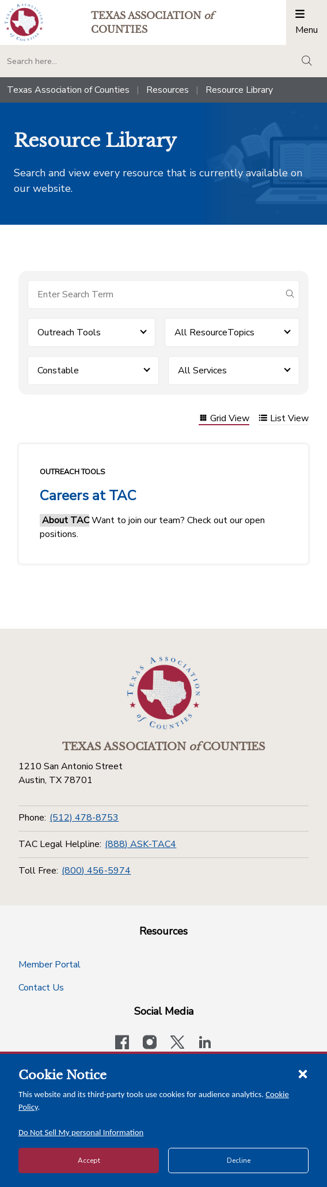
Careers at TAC (88, 495)
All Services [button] (202, 370)
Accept (89, 1160)
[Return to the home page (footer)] (163, 693)
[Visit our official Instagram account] (150, 1043)
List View (283, 419)
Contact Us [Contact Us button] (41, 987)
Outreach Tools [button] (69, 332)
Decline (238, 1160)
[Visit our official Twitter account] (177, 1043)
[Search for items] (154, 294)
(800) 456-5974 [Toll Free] (96, 870)
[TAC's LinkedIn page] (205, 1043)
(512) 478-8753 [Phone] (84, 817)
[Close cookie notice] (303, 1073)
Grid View (224, 419)
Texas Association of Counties (68, 90)
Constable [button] (58, 370)
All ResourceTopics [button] (214, 332)
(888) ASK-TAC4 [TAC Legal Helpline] (140, 844)
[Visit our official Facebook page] (122, 1043)
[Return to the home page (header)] (24, 22)
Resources (167, 90)
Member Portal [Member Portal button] (49, 964)
